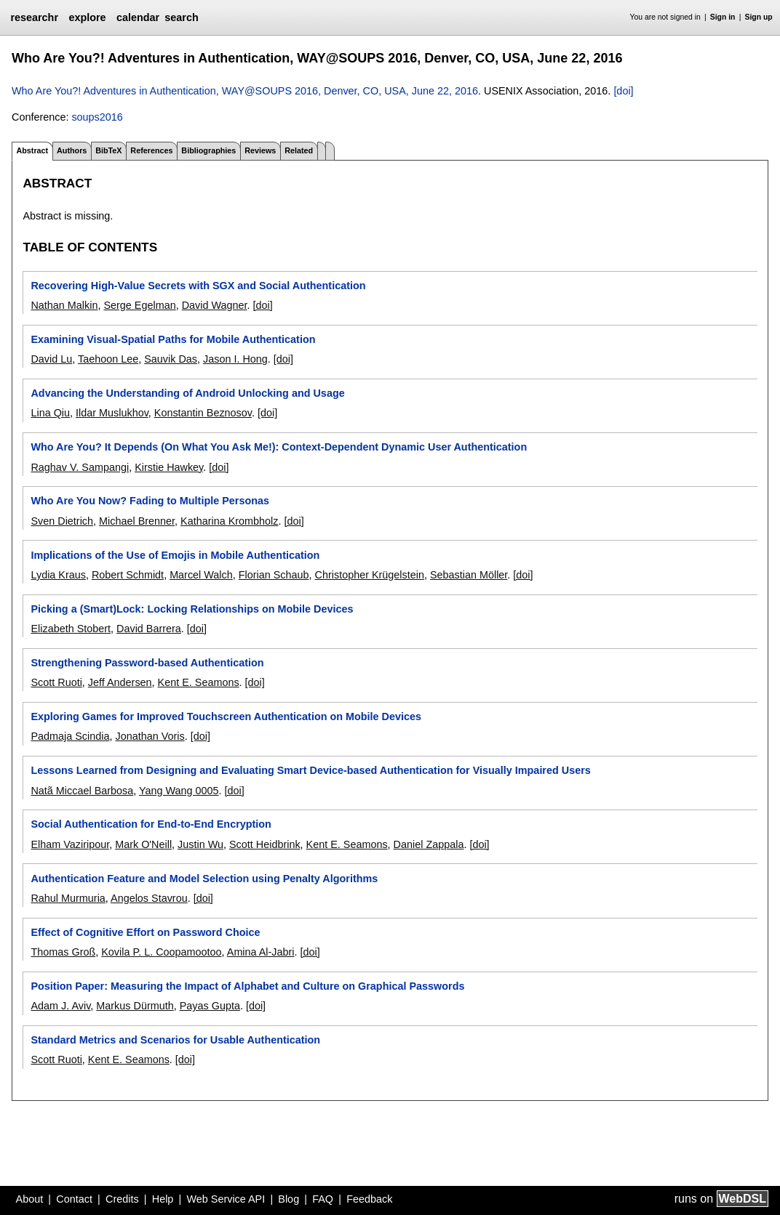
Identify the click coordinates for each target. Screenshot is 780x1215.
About (30, 1199)
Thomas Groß (63, 952)
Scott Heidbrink (265, 844)
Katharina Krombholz (229, 521)
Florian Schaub (274, 575)
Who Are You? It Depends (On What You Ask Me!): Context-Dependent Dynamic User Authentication (279, 447)
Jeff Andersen (120, 682)
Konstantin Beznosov (203, 413)
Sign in (723, 17)
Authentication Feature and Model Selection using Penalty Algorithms (204, 878)
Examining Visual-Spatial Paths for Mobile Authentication (173, 339)
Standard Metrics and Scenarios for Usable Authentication (175, 1040)
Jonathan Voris (149, 736)
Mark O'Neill (143, 844)
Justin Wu (200, 844)
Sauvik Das (170, 359)
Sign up (759, 17)
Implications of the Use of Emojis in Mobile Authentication (175, 555)
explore (87, 17)
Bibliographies (208, 150)
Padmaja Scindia (70, 736)
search (181, 17)
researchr (34, 17)
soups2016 (96, 117)
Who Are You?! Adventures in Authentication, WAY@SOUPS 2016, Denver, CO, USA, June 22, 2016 (245, 91)
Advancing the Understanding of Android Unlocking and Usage (187, 393)
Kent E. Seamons (198, 682)
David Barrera (148, 628)
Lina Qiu (50, 413)
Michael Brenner (137, 521)
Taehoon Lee (108, 359)
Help (163, 1199)
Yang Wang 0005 (179, 790)
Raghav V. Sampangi (80, 467)
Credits (122, 1199)
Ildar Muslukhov (112, 413)
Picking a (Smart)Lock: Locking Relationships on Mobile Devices (192, 609)
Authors (72, 150)
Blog (288, 1199)
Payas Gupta (210, 1006)
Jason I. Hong (235, 359)
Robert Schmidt (128, 575)
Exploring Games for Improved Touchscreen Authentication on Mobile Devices (226, 716)
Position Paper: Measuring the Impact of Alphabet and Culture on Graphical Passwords (247, 986)
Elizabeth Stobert (71, 628)
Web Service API (225, 1199)
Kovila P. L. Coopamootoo (161, 952)
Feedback (369, 1199)
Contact (74, 1199)
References (151, 150)
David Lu (51, 359)
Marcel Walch (201, 575)
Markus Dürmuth (134, 1006)
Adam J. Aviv (60, 1006)
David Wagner (214, 305)
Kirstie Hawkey (169, 467)
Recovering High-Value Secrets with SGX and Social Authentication (198, 285)
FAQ (322, 1199)
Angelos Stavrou (149, 898)
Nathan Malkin (64, 305)
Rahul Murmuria (68, 898)
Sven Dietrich (62, 521)
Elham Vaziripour (70, 844)
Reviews (260, 150)
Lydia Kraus (58, 575)
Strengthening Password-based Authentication (147, 663)
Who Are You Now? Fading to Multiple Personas (150, 500)
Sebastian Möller (468, 575)
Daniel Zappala (429, 844)
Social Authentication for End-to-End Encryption (151, 824)
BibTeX (108, 150)
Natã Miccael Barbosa (82, 790)
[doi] (623, 91)
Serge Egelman (139, 305)
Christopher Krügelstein (369, 575)
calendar (137, 17)
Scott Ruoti (56, 682)
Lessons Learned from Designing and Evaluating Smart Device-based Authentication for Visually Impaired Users (310, 770)
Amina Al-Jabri (261, 952)
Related (298, 150)
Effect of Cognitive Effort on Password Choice (145, 932)
